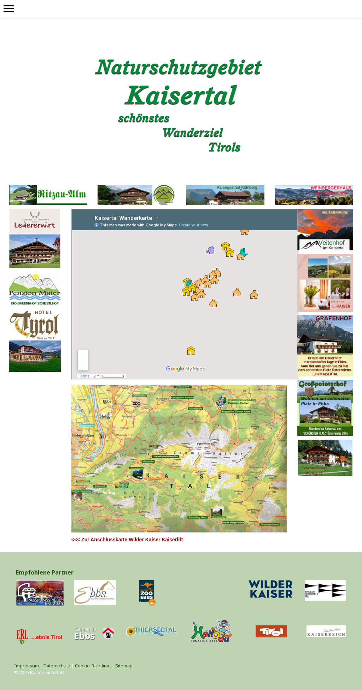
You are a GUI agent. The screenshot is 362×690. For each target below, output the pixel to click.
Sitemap (124, 665)
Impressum (26, 665)
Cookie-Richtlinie (93, 665)
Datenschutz (56, 665)
